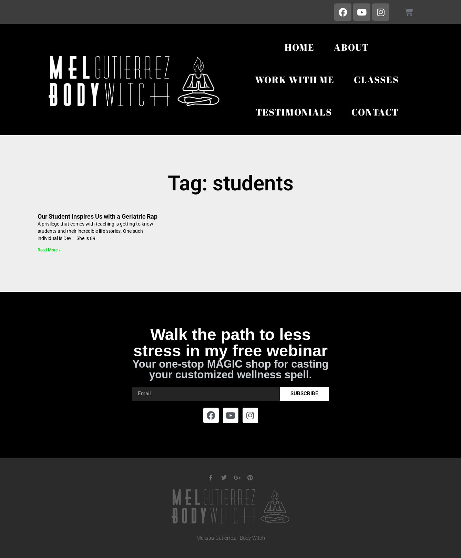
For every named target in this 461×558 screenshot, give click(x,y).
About (351, 47)
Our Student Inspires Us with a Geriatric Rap (97, 216)
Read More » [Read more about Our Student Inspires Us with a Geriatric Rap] (49, 250)
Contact (375, 112)
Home (300, 47)
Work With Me (295, 79)
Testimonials (294, 112)
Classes (376, 79)
